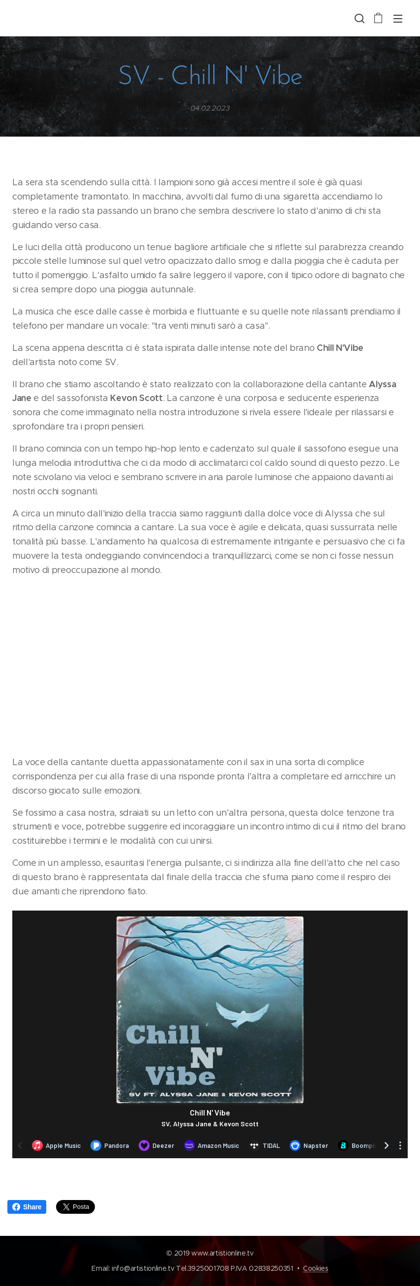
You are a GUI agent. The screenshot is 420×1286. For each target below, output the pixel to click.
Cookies (316, 1268)
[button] (358, 18)
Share (26, 1207)
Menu (397, 18)
